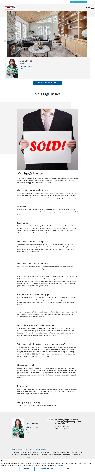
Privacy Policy (58, 465)
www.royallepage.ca (16, 449)
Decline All (66, 469)
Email (21, 68)
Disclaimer (32, 449)
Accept (26, 469)
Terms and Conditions (41, 449)
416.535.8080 (28, 66)
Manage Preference (46, 469)
